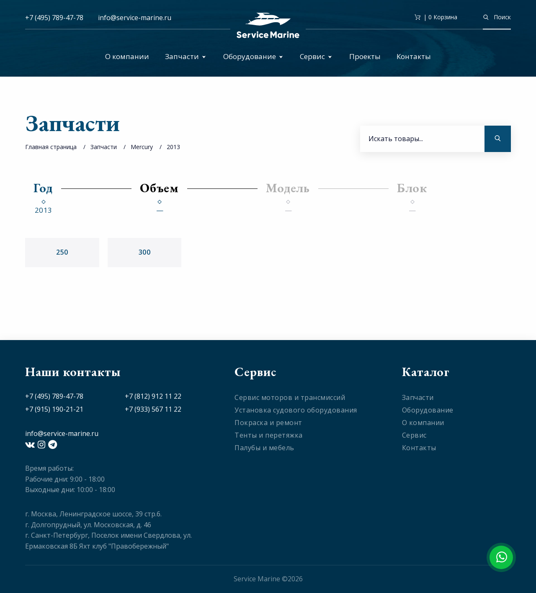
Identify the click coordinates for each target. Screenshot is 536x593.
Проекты (365, 56)
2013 (173, 147)
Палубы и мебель (264, 447)
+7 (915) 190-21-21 (54, 409)
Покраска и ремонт (268, 422)
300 (145, 252)
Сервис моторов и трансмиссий (289, 397)
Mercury (142, 147)
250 (62, 252)
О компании (127, 56)
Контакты (414, 56)
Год (43, 188)
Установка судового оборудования (295, 410)
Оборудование (253, 56)
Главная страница (51, 147)
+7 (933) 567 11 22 (153, 409)
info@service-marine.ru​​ (134, 17)
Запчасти (185, 56)
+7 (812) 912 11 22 (153, 396)
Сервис (316, 56)
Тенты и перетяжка (268, 435)
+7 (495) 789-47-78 (54, 17)
